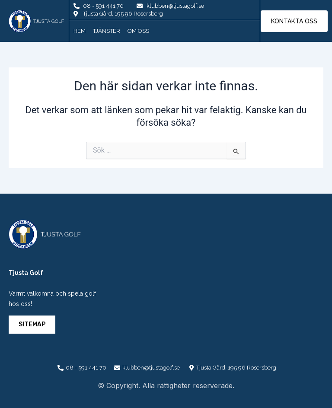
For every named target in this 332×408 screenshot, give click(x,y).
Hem (79, 31)
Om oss (138, 31)
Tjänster (106, 31)
